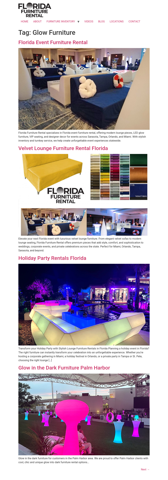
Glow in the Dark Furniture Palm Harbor (64, 368)
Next (145, 469)
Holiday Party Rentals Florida (52, 258)
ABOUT (37, 21)
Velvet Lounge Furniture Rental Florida (63, 148)
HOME (24, 21)
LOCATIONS (117, 21)
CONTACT (134, 21)
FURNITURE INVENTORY (61, 21)
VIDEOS (88, 21)
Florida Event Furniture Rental (53, 42)
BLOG (101, 21)
